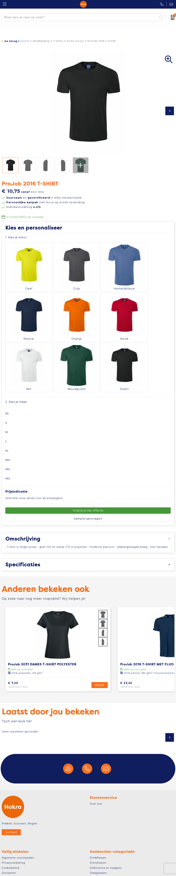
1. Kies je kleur (16, 237)
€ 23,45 (136, 665)
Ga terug (10, 41)
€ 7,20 (23, 665)
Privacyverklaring (13, 843)
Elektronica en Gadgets (106, 848)
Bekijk (99, 665)
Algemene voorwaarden (18, 838)
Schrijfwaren (98, 843)
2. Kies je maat (16, 382)
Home (24, 40)
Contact (11, 812)
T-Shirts (58, 40)
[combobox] (79, 17)
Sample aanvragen (88, 499)
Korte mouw (75, 40)
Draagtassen (98, 853)
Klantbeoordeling (23, 207)
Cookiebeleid (10, 848)
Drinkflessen (98, 838)
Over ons (96, 784)
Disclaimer (9, 853)
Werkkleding (41, 40)
